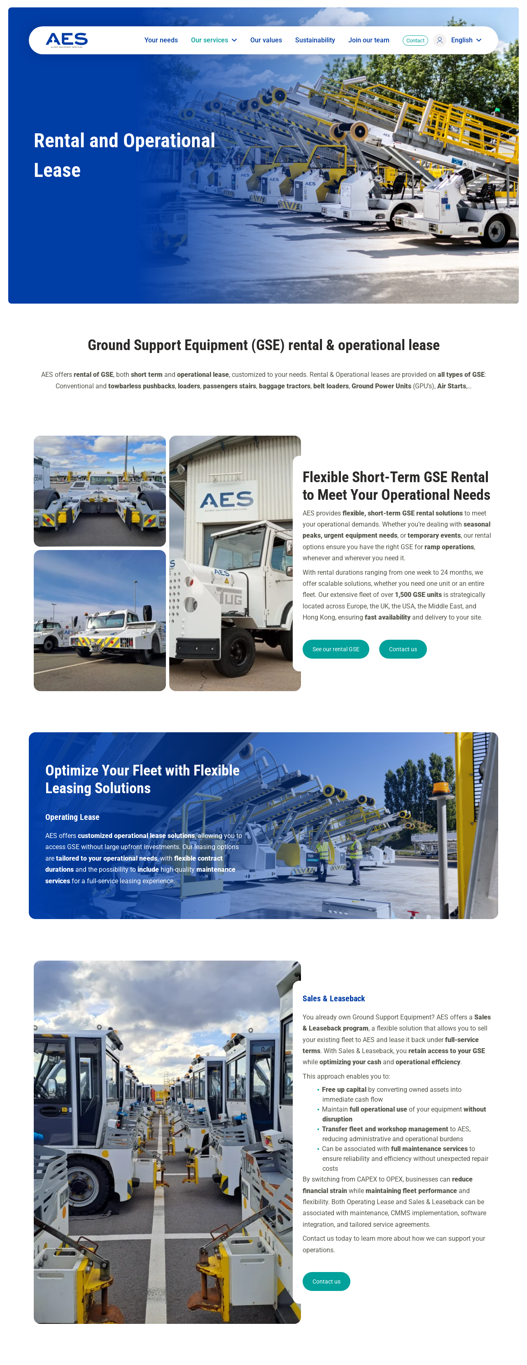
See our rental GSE (335, 667)
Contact (415, 40)
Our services (214, 40)
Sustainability (315, 40)
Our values (266, 40)
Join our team (368, 40)
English (466, 40)
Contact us (403, 667)
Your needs (161, 40)
